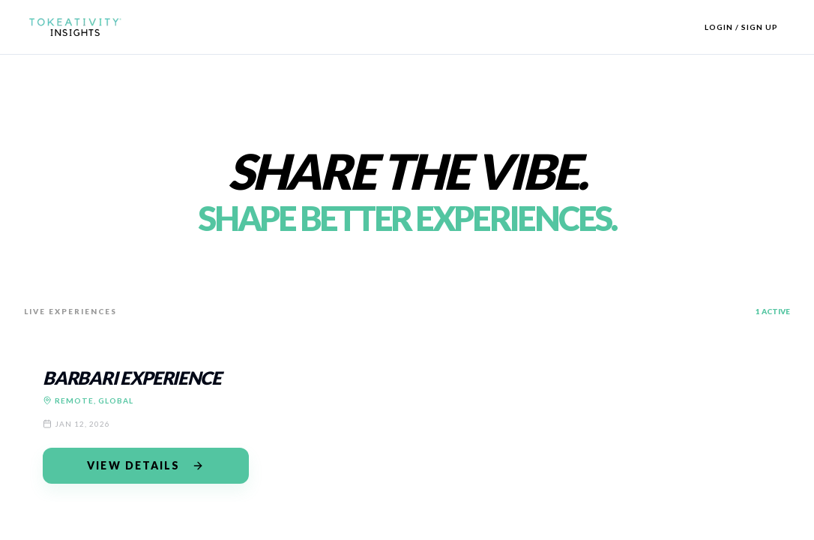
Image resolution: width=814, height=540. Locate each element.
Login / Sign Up (741, 27)
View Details (145, 465)
